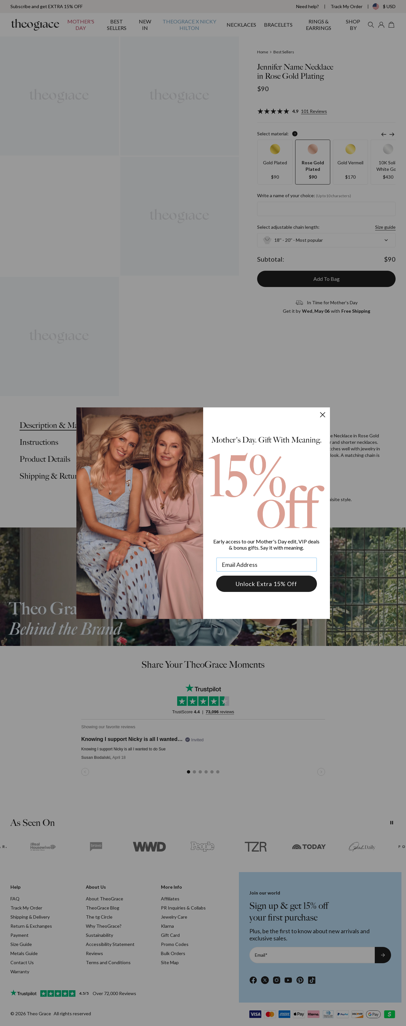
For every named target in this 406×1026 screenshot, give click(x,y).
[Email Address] (266, 564)
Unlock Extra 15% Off (266, 583)
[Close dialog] (322, 414)
